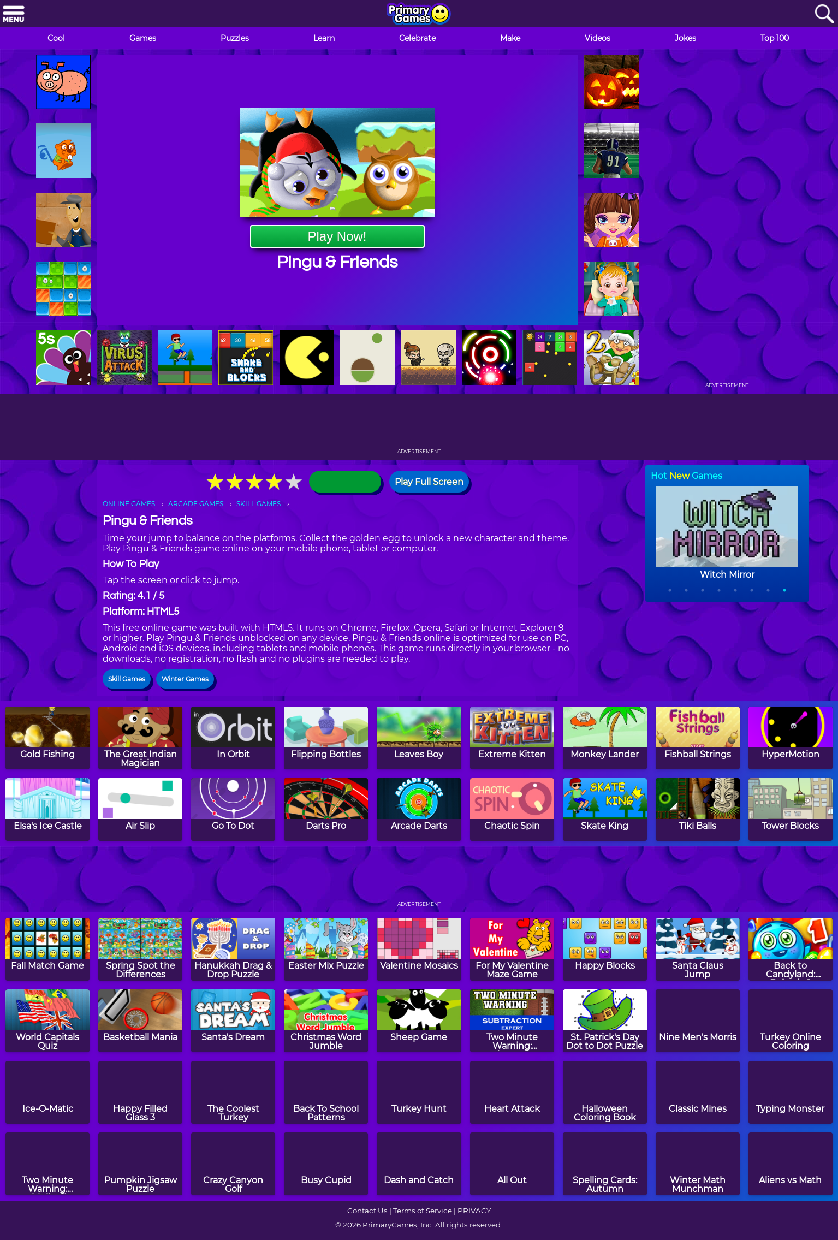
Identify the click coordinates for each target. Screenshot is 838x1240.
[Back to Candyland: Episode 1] (790, 949)
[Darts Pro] (326, 809)
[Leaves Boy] (419, 738)
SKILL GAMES (258, 504)
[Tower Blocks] (790, 809)
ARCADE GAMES (195, 504)
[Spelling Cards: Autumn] (605, 1163)
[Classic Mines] (698, 1092)
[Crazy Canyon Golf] (233, 1163)
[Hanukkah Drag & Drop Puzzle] (233, 949)
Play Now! (336, 236)
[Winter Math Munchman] (698, 1163)
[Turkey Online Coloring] (790, 1020)
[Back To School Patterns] (326, 1092)
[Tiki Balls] (698, 809)
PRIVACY (474, 1210)
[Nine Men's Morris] (698, 1020)
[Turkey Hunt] (419, 1092)
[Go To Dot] (233, 809)
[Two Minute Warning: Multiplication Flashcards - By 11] (47, 1163)
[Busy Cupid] (326, 1163)
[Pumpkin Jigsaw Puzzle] (140, 1163)
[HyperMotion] (790, 738)
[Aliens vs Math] (790, 1163)
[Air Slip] (140, 809)
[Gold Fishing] (47, 738)
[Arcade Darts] (419, 809)
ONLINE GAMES (129, 504)
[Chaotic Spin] (512, 809)
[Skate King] (605, 809)
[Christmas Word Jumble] (326, 1020)
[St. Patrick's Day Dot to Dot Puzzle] (605, 1020)
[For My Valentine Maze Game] (512, 949)
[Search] (824, 14)
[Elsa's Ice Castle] (47, 809)
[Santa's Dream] (233, 1020)
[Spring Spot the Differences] (140, 949)
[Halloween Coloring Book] (605, 1092)
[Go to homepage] (419, 14)
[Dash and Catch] (419, 1163)
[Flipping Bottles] (326, 738)
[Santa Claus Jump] (698, 949)
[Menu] (13, 14)
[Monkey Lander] (605, 738)
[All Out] (512, 1163)
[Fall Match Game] (47, 949)
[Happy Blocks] (605, 949)
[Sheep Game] (419, 1020)
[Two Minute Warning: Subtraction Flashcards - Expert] (512, 1020)
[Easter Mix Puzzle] (326, 949)
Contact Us (367, 1210)
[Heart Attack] (512, 1092)
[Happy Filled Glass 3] (140, 1092)
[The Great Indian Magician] (140, 738)
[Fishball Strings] (698, 738)
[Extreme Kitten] (512, 738)
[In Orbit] (233, 738)
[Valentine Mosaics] (419, 949)
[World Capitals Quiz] (47, 1020)
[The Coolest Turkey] (233, 1092)
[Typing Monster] (790, 1092)
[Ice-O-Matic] (47, 1092)
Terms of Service (422, 1210)
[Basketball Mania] (140, 1020)
